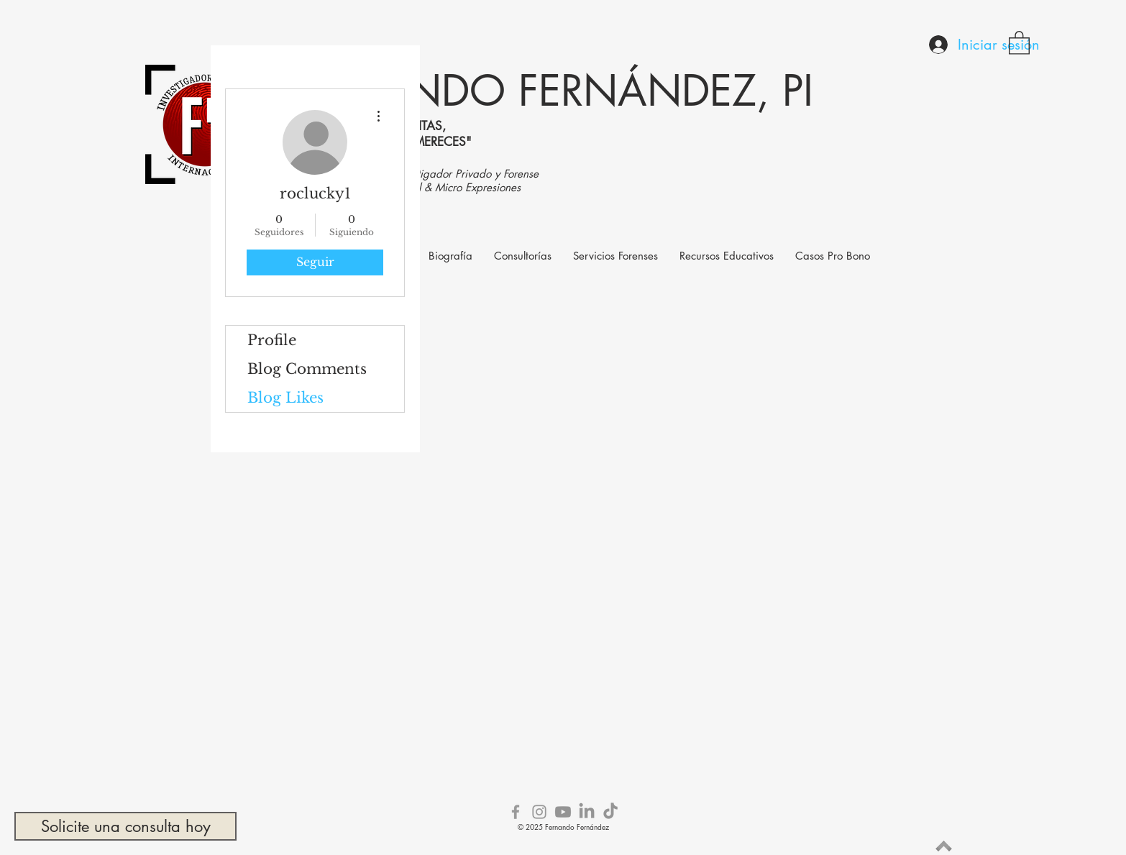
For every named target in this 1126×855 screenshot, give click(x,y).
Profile (271, 340)
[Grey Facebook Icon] (515, 812)
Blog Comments (307, 369)
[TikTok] (610, 812)
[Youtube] (563, 812)
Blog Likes (285, 397)
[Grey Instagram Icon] (539, 812)
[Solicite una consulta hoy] (125, 826)
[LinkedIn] (586, 812)
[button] (1019, 42)
